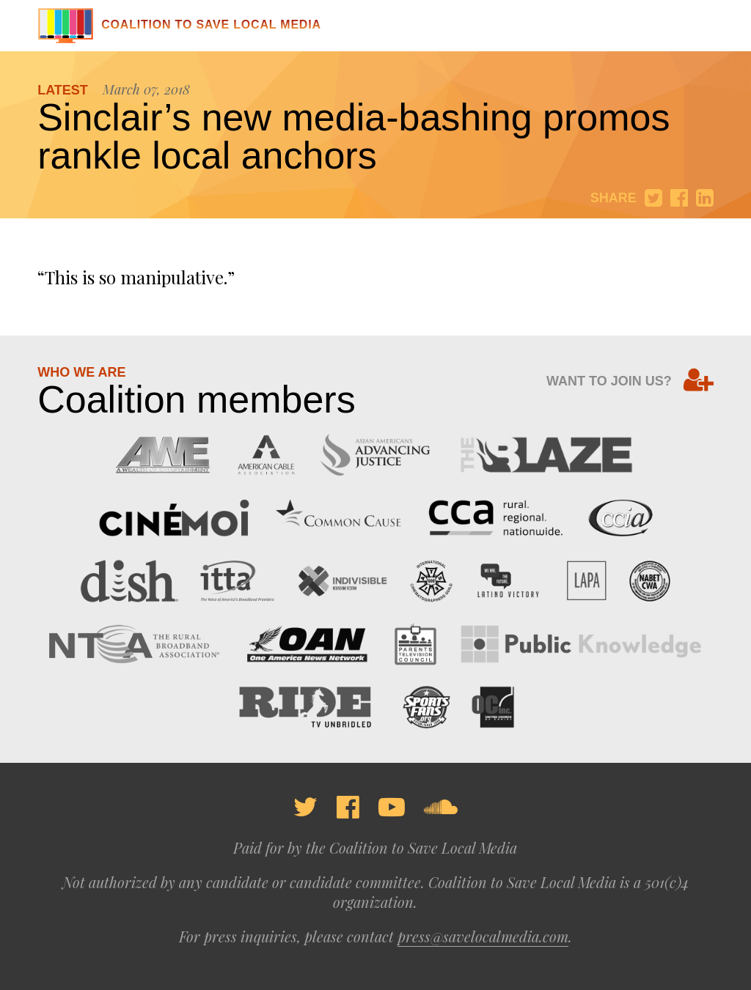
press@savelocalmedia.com (483, 936)
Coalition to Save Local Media (179, 24)
